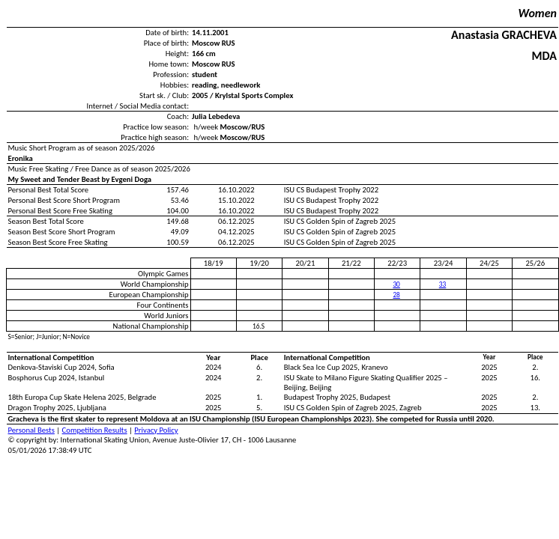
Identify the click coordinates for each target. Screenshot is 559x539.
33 (442, 284)
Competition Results (94, 430)
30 (396, 284)
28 (396, 294)
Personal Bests (31, 430)
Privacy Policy (156, 430)
